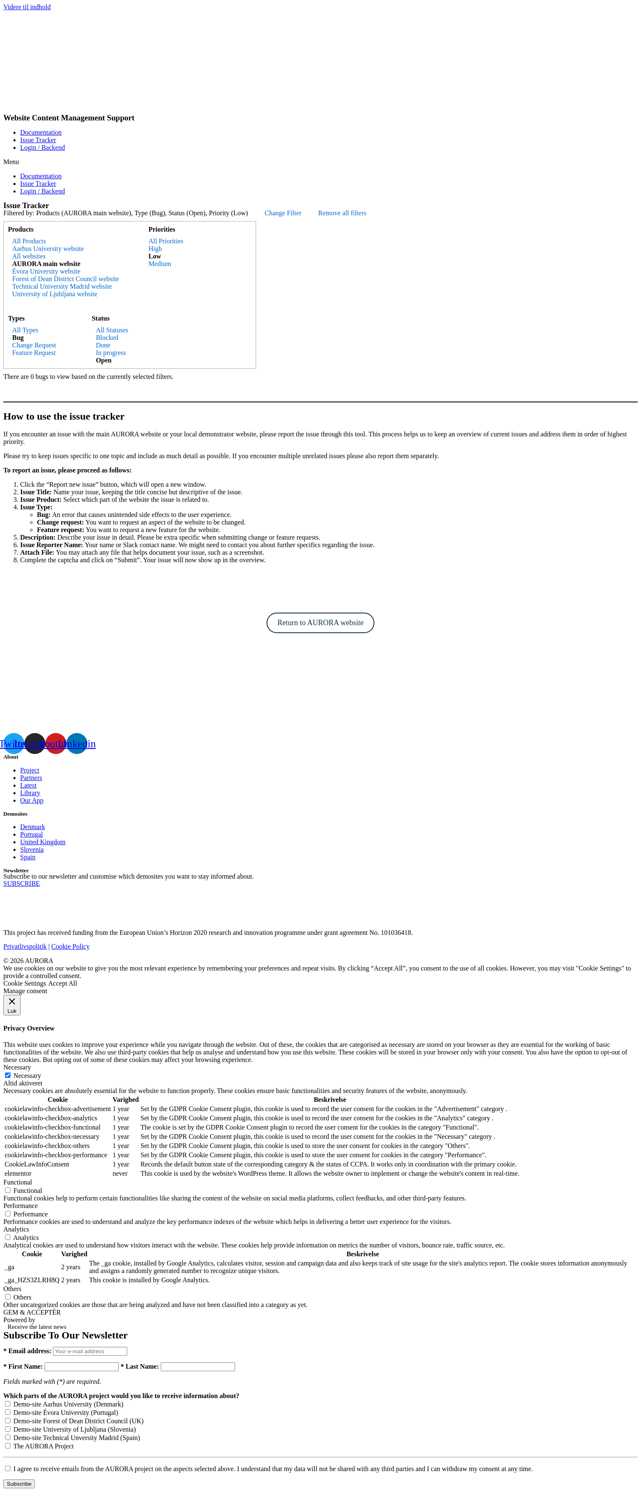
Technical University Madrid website (62, 286)
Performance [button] (20, 1205)
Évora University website (46, 271)
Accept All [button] (62, 983)
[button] (320, 162)
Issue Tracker (38, 139)
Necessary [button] (17, 1067)
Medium (160, 263)
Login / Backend (42, 147)
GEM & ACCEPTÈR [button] (32, 1312)
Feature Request (34, 352)
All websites (29, 256)
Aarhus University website (48, 248)
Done (103, 345)
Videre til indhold (27, 6)
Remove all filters (342, 213)
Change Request (34, 345)
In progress (111, 352)
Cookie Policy (70, 946)
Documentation (41, 132)
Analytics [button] (16, 1229)
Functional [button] (17, 1182)
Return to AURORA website (320, 622)
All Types (25, 330)
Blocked (107, 337)
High (155, 248)
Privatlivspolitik (25, 946)
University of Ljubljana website (54, 293)
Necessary (27, 1075)
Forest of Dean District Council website (65, 278)
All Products (29, 241)
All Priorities (166, 241)
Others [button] (12, 1288)
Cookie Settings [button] (24, 983)
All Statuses (112, 330)
